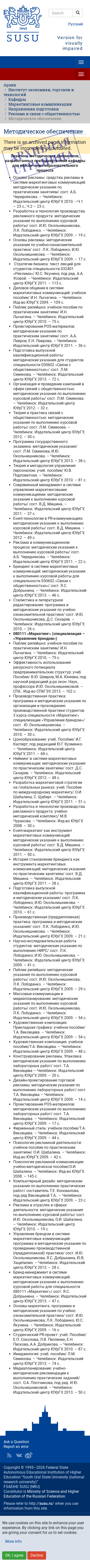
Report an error (16, 1446)
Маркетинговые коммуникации (40, 104)
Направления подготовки (33, 108)
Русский (75, 24)
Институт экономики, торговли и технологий (39, 92)
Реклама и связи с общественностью (44, 113)
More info (13, 1541)
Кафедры (17, 99)
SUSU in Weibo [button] (28, 1455)
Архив (10, 84)
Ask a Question (16, 1441)
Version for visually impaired (70, 43)
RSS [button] (9, 1455)
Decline (36, 1555)
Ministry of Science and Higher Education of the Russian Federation (41, 1494)
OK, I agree (14, 1555)
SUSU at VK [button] (19, 1455)
